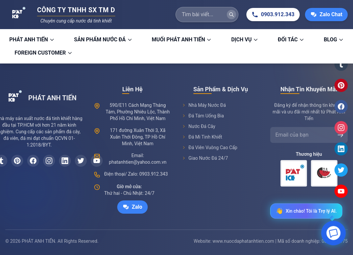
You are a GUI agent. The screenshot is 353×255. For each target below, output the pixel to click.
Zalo (132, 207)
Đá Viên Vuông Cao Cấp (209, 147)
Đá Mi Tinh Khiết (202, 137)
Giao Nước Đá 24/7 (205, 158)
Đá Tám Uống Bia (203, 115)
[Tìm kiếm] (231, 14)
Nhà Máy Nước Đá (204, 105)
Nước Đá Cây (198, 126)
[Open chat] (333, 234)
